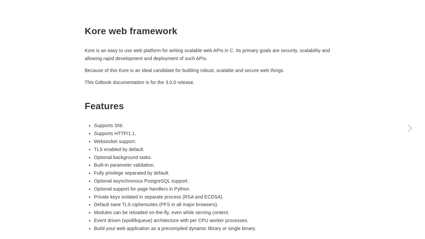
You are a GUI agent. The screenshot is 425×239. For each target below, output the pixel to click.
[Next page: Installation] (410, 128)
